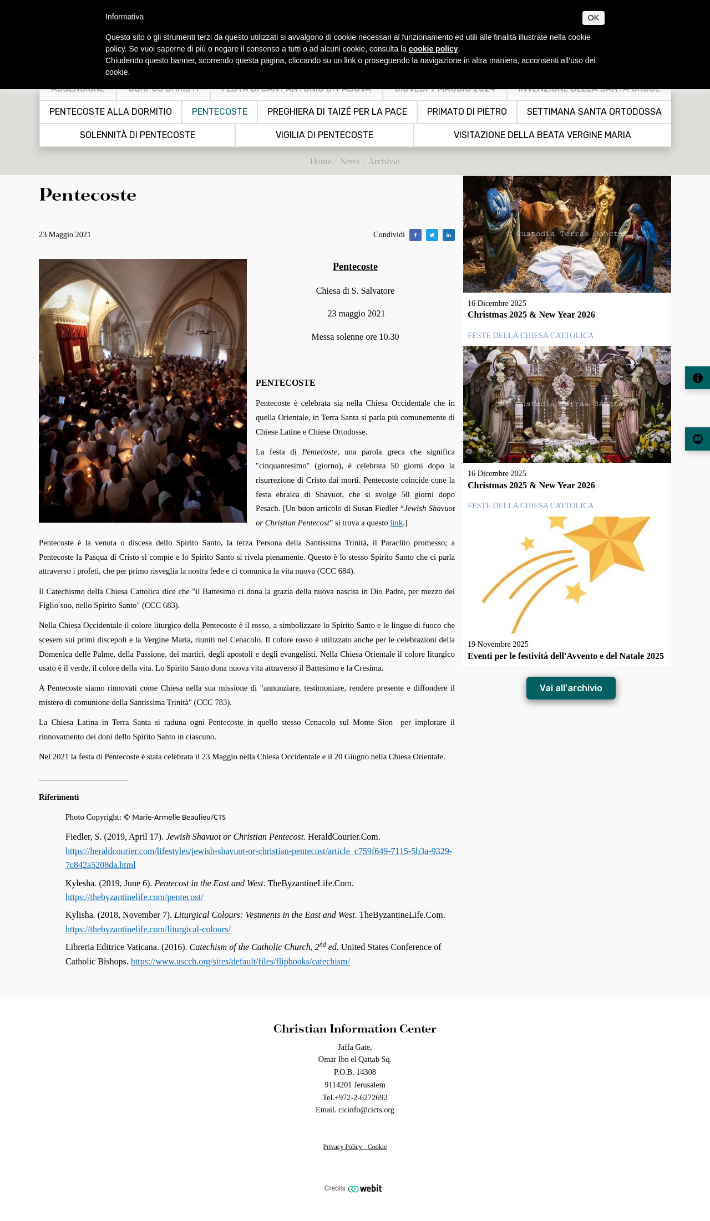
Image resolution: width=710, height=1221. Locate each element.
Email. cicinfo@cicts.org (355, 1109)
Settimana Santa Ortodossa (594, 112)
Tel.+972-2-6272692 (354, 1097)
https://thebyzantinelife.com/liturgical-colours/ (148, 929)
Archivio (384, 161)
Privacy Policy (342, 1147)
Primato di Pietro (467, 112)
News (350, 161)
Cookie (377, 1147)
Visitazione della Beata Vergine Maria (542, 135)
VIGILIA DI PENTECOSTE (324, 135)
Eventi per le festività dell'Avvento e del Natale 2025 (566, 656)
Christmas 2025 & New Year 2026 (531, 314)
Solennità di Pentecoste (137, 135)
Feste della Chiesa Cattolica (531, 335)
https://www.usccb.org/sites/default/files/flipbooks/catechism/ (240, 961)
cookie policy (433, 48)
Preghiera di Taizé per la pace (337, 112)
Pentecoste (219, 112)
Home (321, 161)
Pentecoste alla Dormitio (110, 112)
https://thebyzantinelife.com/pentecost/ (134, 897)
